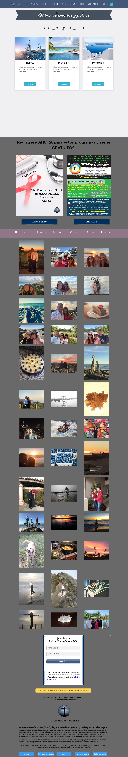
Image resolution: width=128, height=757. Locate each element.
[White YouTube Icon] (16, 232)
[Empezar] (91, 221)
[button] (25, 4)
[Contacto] (26, 754)
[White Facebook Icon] (37, 232)
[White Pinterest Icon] (71, 232)
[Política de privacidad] (100, 754)
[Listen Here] (39, 221)
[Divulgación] (64, 754)
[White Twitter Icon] (87, 231)
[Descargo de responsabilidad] (46, 754)
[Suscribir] (63, 661)
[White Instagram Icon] (54, 232)
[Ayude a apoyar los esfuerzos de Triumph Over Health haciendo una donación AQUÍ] (63, 690)
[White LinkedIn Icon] (102, 232)
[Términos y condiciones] (82, 754)
